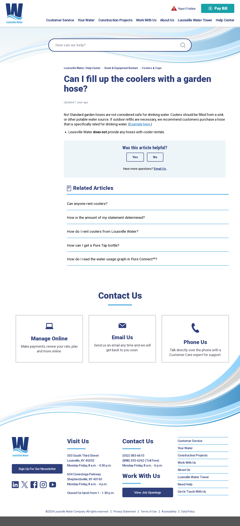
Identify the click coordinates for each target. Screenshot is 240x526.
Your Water (86, 20)
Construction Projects (115, 20)
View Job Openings (147, 492)
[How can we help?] (120, 45)
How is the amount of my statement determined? (106, 217)
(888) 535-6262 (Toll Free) (140, 460)
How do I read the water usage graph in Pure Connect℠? (112, 259)
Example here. (140, 124)
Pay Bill (217, 8)
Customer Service (60, 20)
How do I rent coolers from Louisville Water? (102, 231)
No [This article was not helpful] (155, 157)
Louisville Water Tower (195, 20)
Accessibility (169, 511)
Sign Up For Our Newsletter (37, 469)
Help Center (225, 20)
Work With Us (146, 20)
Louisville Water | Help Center (82, 68)
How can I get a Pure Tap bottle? (93, 245)
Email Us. (160, 169)
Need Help (185, 484)
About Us (167, 20)
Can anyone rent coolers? (87, 203)
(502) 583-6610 (133, 455)
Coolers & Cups (152, 68)
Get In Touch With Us (192, 491)
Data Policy (188, 511)
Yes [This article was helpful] (135, 157)
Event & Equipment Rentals (121, 68)
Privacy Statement (124, 511)
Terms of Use (149, 511)
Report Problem (183, 8)
